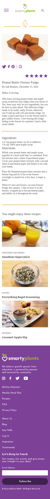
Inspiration (7, 442)
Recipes (6, 398)
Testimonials (8, 447)
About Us (7, 418)
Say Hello (7, 430)
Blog (4, 424)
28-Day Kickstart (11, 387)
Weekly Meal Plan (11, 393)
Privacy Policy (9, 410)
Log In (5, 436)
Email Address (8, 468)
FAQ (4, 404)
